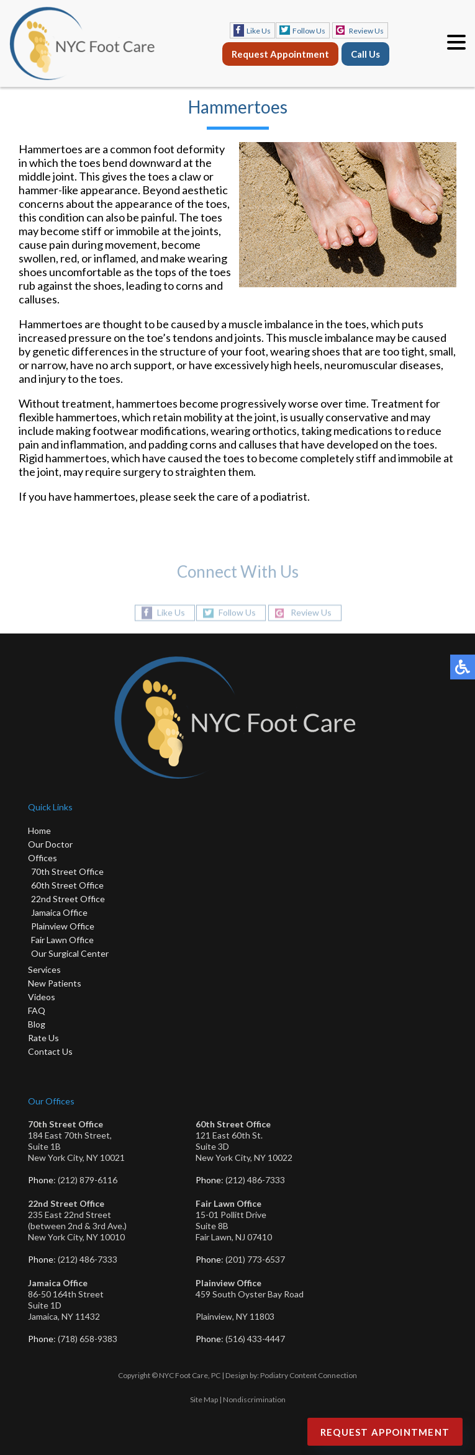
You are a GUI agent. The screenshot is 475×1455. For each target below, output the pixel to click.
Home (39, 830)
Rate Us (43, 1037)
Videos (41, 997)
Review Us (366, 30)
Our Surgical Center (70, 953)
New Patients (54, 983)
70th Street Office (67, 871)
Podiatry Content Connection (308, 1375)
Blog (36, 1024)
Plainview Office (62, 926)
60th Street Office (67, 885)
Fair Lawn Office (62, 939)
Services (44, 969)
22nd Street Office (68, 898)
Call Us (365, 54)
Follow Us (308, 30)
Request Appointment (280, 54)
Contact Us (50, 1051)
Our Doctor (50, 844)
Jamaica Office (59, 912)
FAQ (36, 1010)
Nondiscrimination (254, 1399)
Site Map (204, 1399)
